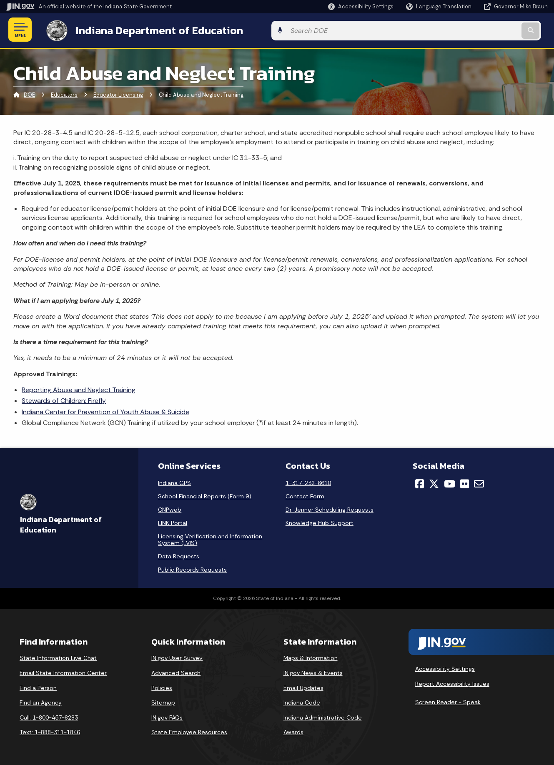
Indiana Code (301, 701)
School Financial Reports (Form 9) (204, 494)
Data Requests (178, 554)
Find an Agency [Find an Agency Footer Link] (41, 701)
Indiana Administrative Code (322, 716)
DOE (29, 93)
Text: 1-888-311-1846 (50, 731)
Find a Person (38, 686)
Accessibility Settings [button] (445, 667)
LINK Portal (172, 521)
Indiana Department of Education (151, 30)
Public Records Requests (192, 568)
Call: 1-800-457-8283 (49, 716)
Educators (64, 93)
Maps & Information (310, 656)
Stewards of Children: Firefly (64, 399)
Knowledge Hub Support (319, 521)
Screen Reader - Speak (448, 700)
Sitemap (163, 701)
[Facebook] (419, 482)
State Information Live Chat (58, 656)
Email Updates (303, 686)
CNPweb (169, 508)
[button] (361, 6)
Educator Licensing (118, 93)
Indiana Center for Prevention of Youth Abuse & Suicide (105, 410)
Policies (161, 686)
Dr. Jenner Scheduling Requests (330, 508)
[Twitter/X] (434, 482)
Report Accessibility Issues (452, 682)
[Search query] (486, 30)
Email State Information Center (63, 671)
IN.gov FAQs (167, 716)
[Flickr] (464, 482)
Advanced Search (176, 671)
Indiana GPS (174, 481)
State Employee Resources (189, 731)
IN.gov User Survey (177, 656)
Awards (293, 731)
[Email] (479, 482)
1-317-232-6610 (308, 481)
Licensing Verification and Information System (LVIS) (210, 538)
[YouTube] (449, 482)
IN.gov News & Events (313, 671)
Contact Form (305, 494)
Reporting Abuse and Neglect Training (78, 388)
